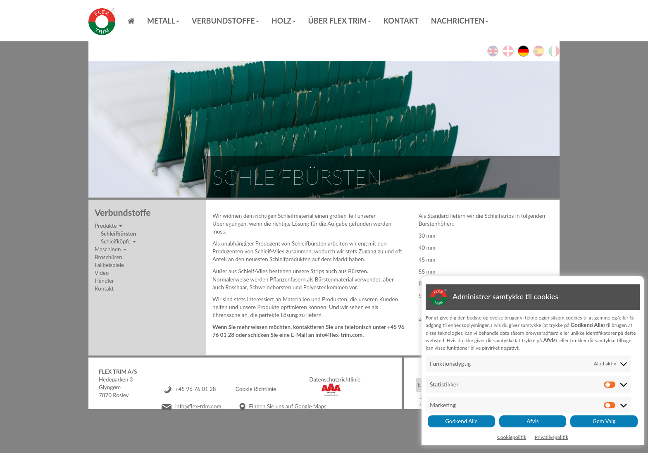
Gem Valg (604, 421)
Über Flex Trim (339, 20)
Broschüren (108, 257)
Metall (163, 20)
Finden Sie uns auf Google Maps (287, 406)
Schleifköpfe (118, 241)
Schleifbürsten (118, 233)
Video (102, 272)
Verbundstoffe (225, 20)
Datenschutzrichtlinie (334, 379)
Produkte (108, 225)
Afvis (532, 421)
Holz (284, 20)
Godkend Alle (461, 421)
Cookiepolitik (511, 437)
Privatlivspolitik (551, 437)
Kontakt (401, 20)
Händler (104, 280)
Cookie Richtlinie (256, 389)
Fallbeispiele (109, 265)
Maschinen (110, 249)
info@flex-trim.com (198, 406)
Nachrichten (459, 20)
